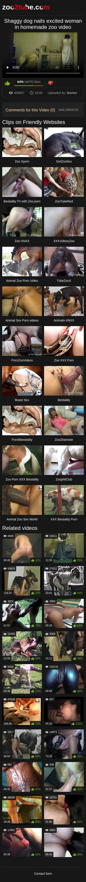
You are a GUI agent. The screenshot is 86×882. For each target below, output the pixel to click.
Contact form (43, 873)
